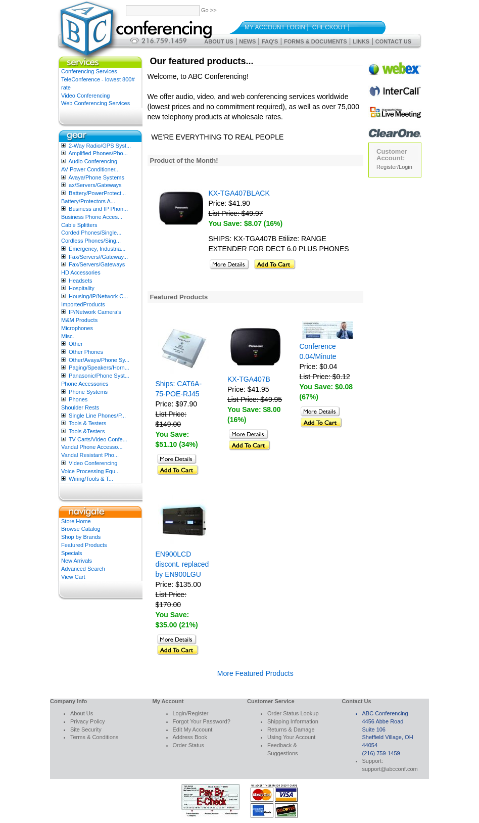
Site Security (86, 729)
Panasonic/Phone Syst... (99, 376)
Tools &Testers (87, 431)
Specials (71, 553)
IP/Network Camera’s (95, 312)
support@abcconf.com (390, 769)
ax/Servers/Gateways (95, 185)
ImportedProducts (83, 304)
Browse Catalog (81, 529)
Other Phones (86, 352)
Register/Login (394, 167)
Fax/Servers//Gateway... (98, 257)
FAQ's (270, 41)
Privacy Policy (87, 721)
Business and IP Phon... (98, 209)
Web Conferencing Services (95, 103)
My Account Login (275, 27)
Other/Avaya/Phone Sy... (99, 360)
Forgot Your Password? (201, 721)
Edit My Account (193, 729)
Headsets (80, 281)
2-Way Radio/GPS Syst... (100, 146)
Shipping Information (292, 721)
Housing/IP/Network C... (98, 296)
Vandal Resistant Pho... (90, 455)
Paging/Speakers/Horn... (99, 367)
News (247, 41)
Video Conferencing (85, 96)
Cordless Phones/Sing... (91, 241)
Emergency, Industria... (97, 249)
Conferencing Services (89, 71)
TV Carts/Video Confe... (98, 439)
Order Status (188, 745)
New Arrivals (76, 561)
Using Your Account (291, 737)
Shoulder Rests (80, 407)
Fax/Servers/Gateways (97, 264)
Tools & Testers (87, 423)
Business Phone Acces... (91, 217)
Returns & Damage (291, 729)
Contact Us (393, 41)
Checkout (329, 27)
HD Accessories (81, 272)
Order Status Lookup (293, 713)
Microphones (77, 328)
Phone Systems (88, 392)
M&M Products (79, 320)
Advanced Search (83, 569)
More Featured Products (255, 673)
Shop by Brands (81, 537)
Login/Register (191, 713)
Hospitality (81, 288)
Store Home (76, 521)
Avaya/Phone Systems (96, 177)
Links (361, 41)
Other (76, 344)
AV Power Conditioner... (90, 169)
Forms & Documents (315, 41)
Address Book (190, 737)
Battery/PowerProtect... (97, 193)
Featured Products (84, 545)
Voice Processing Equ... (90, 471)
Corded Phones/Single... (91, 233)
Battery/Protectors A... (88, 201)
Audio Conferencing (92, 161)
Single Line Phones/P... (97, 416)
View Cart (73, 577)
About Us (218, 41)
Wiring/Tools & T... (91, 479)
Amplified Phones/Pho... (97, 153)
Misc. (67, 336)
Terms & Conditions (94, 737)
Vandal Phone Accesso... (92, 447)
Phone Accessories (85, 384)
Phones (78, 399)
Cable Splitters (79, 225)
